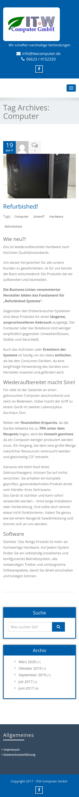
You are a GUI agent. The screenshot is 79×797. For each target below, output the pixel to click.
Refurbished (13, 226)
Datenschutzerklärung (19, 755)
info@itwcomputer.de (41, 53)
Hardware (56, 216)
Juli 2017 (26, 681)
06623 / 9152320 (41, 59)
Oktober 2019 (30, 668)
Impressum (12, 750)
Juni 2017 (26, 688)
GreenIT (38, 216)
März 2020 (27, 661)
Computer (22, 216)
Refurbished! (20, 206)
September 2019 (32, 674)
